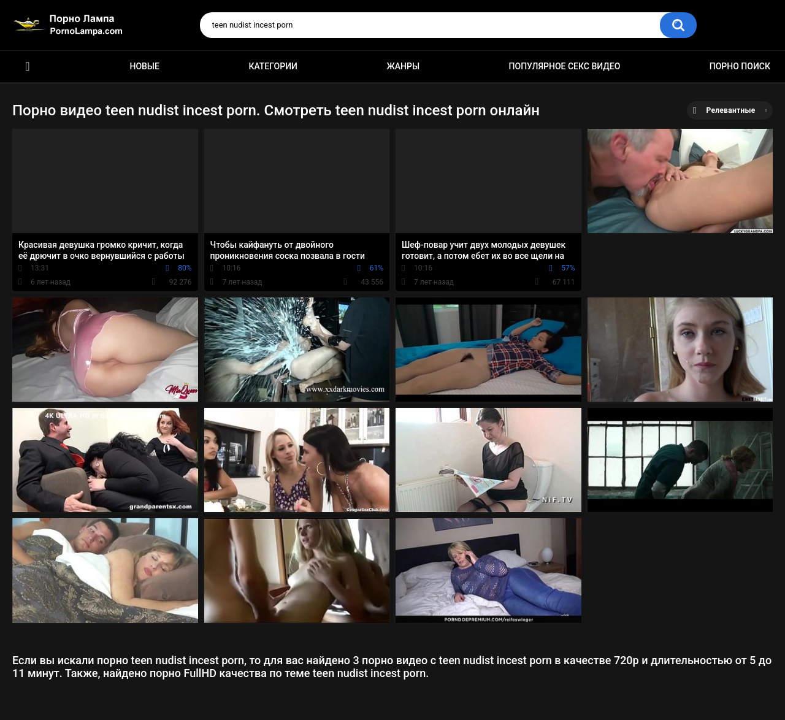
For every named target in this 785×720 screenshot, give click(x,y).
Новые (144, 66)
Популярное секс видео (565, 66)
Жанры (402, 66)
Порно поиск (740, 66)
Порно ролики (27, 66)
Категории (272, 66)
